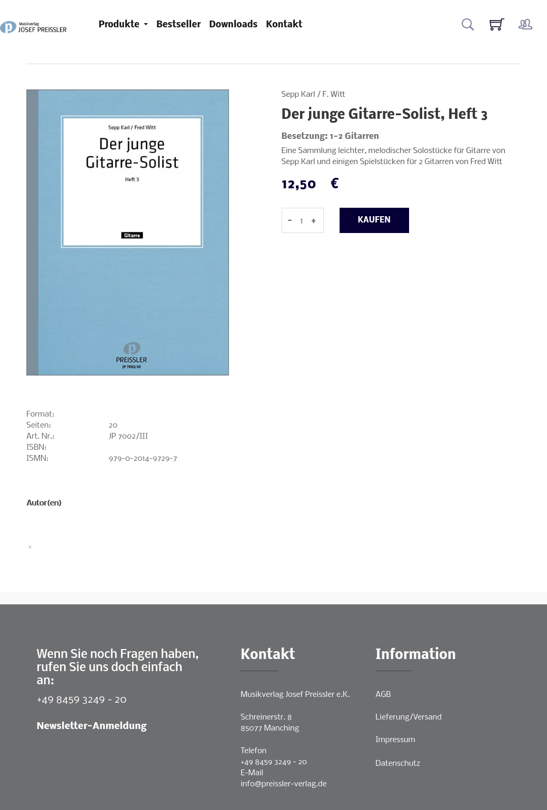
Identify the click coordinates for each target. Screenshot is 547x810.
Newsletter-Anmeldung (92, 727)
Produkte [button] (120, 25)
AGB (383, 695)
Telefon (253, 751)
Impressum (395, 740)
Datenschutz (397, 764)
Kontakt (284, 25)
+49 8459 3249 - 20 (82, 699)
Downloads (233, 25)
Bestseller (178, 25)
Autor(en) (44, 503)
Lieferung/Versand (408, 717)
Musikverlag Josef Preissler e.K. (295, 695)
